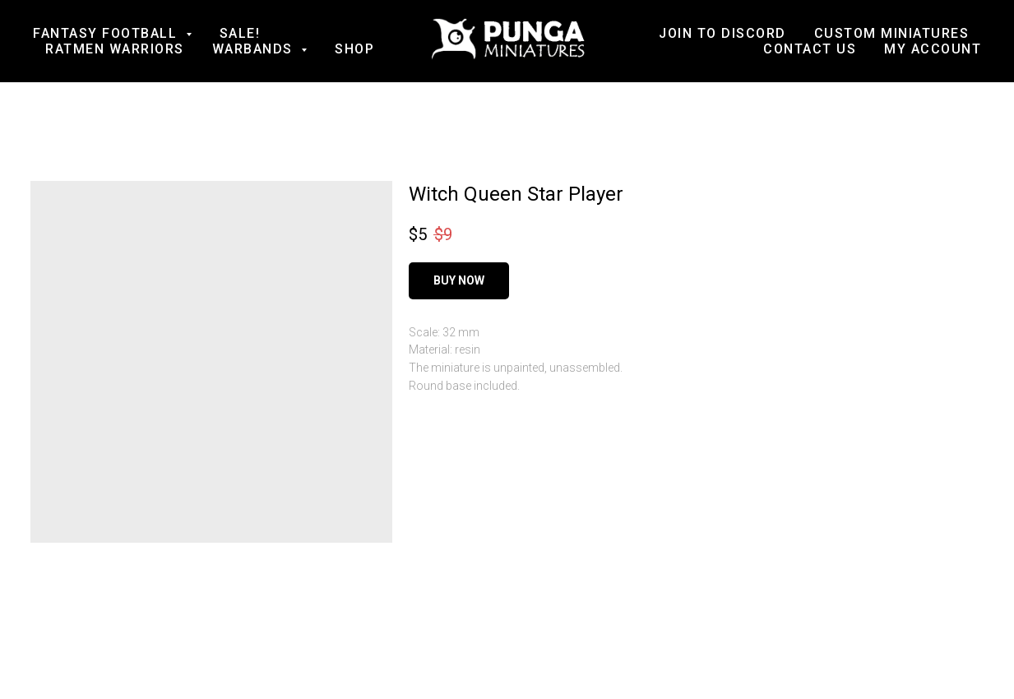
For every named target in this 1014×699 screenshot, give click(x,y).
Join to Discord (722, 33)
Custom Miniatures (892, 33)
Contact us (809, 49)
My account (932, 49)
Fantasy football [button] (107, 33)
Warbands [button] (255, 49)
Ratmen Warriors (114, 49)
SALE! (240, 33)
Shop (354, 49)
